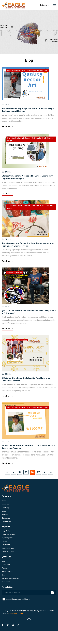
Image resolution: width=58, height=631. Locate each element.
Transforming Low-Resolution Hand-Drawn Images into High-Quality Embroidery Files (28, 244)
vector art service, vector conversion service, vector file (27, 71)
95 (26, 472)
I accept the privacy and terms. (17, 599)
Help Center (6, 531)
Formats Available (8, 534)
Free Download (7, 571)
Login (4, 561)
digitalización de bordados (17, 340)
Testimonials (6, 521)
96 (32, 472)
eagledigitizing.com (16, 613)
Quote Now (6, 565)
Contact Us (6, 518)
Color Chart (6, 545)
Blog (3, 575)
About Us (5, 504)
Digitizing (5, 507)
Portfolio (5, 514)
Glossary (5, 541)
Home (4, 501)
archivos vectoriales (14, 273)
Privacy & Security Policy (10, 578)
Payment (5, 568)
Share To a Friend (8, 552)
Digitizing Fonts (7, 538)
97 (38, 472)
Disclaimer (6, 582)
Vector (4, 511)
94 (19, 472)
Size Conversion (8, 548)
